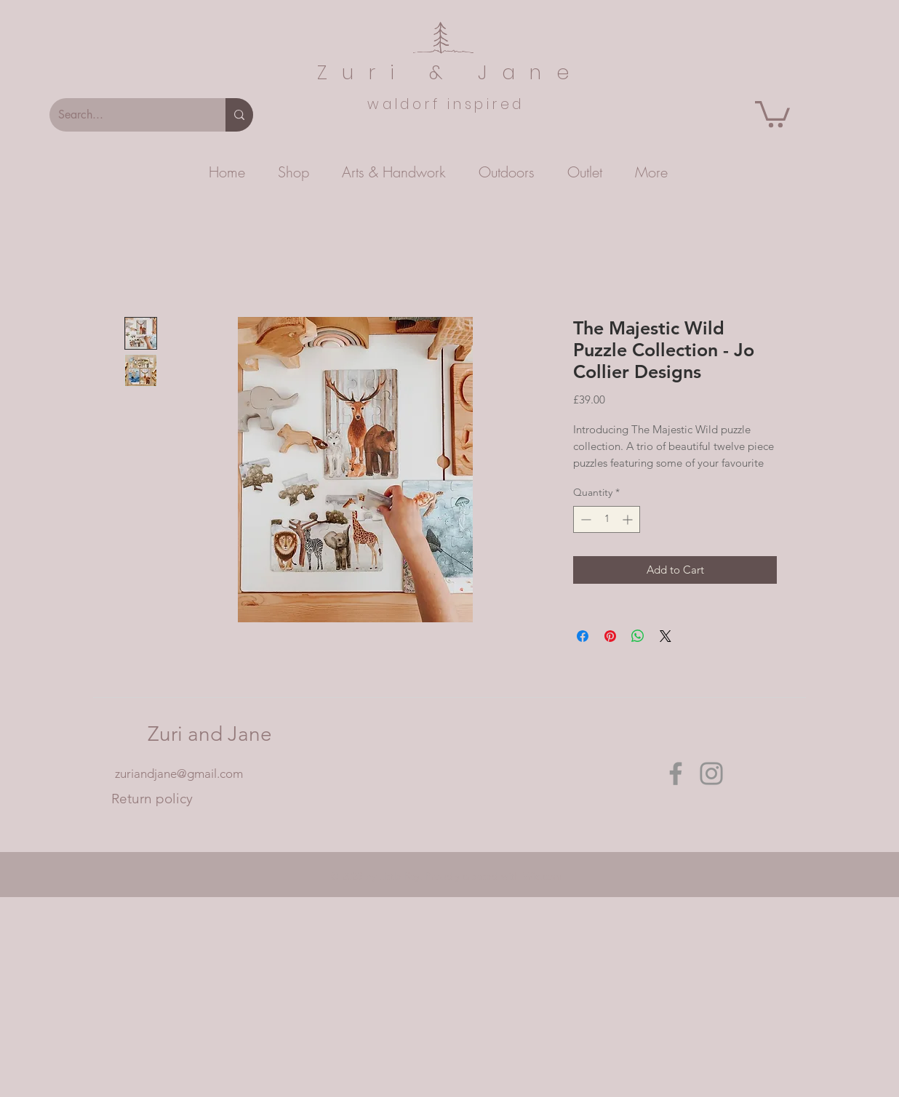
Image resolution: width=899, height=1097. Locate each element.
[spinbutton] (607, 519)
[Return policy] (152, 799)
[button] (772, 112)
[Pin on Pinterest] (610, 636)
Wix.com (542, 876)
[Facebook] (675, 773)
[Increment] (629, 519)
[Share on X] (665, 636)
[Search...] (126, 115)
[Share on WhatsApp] (638, 636)
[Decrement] (584, 519)
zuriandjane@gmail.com (179, 773)
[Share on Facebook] (582, 636)
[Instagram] (711, 773)
